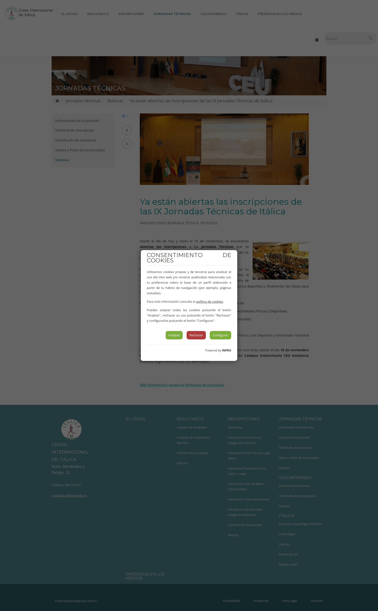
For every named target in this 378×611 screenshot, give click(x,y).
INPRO (226, 350)
